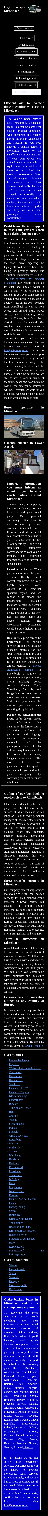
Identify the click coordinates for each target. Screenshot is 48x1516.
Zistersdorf (15, 1072)
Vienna (13, 1119)
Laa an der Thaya (19, 1060)
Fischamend (16, 1167)
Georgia (18, 1407)
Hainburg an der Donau (22, 1199)
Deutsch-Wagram (19, 1092)
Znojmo (13, 1115)
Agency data (26, 44)
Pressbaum (15, 1171)
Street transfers (26, 71)
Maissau (14, 1143)
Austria (18, 142)
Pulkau (13, 1127)
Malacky (14, 1131)
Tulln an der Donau (20, 1107)
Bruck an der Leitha (20, 1226)
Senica (13, 1210)
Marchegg (15, 1155)
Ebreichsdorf (16, 1246)
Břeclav (13, 1103)
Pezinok (13, 1195)
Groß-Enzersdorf (18, 1135)
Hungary (14, 1281)
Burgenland (15, 1289)
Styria (12, 1273)
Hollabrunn (15, 1076)
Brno (12, 1242)
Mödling (14, 1179)
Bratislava (15, 1214)
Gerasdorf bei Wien (20, 1088)
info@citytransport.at (24, 28)
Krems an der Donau (21, 1218)
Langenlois (15, 1187)
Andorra (32, 1383)
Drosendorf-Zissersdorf (22, 1230)
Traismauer (15, 1175)
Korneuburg (16, 1080)
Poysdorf (14, 1064)
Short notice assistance (26, 92)
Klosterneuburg (18, 1096)
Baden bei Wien (18, 1234)
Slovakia (14, 1277)
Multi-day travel (26, 85)
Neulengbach (16, 1191)
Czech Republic (34, 1045)
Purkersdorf (15, 1147)
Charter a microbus (26, 58)
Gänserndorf (16, 1099)
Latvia (7, 1415)
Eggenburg (15, 1139)
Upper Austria (17, 1269)
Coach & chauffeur (26, 65)
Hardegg (14, 1159)
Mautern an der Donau (22, 1238)
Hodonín (14, 1163)
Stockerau (14, 1084)
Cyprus (8, 1391)
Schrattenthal (16, 1123)
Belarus (8, 1383)
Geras (12, 1203)
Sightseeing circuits (26, 78)
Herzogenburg (17, 1207)
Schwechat (15, 1151)
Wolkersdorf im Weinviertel (25, 1068)
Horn (12, 1183)
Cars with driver (26, 51)
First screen (26, 38)
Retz (11, 1111)
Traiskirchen (16, 1222)
